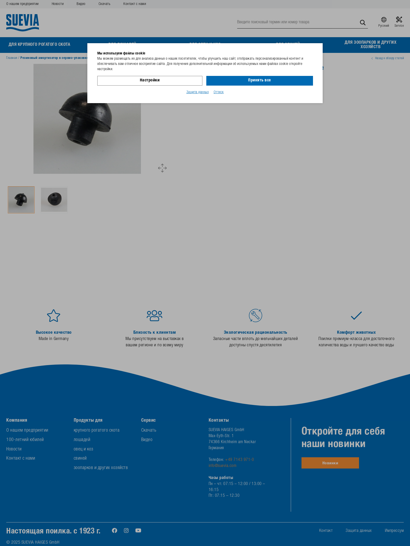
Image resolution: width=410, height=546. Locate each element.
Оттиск (219, 92)
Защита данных (197, 92)
